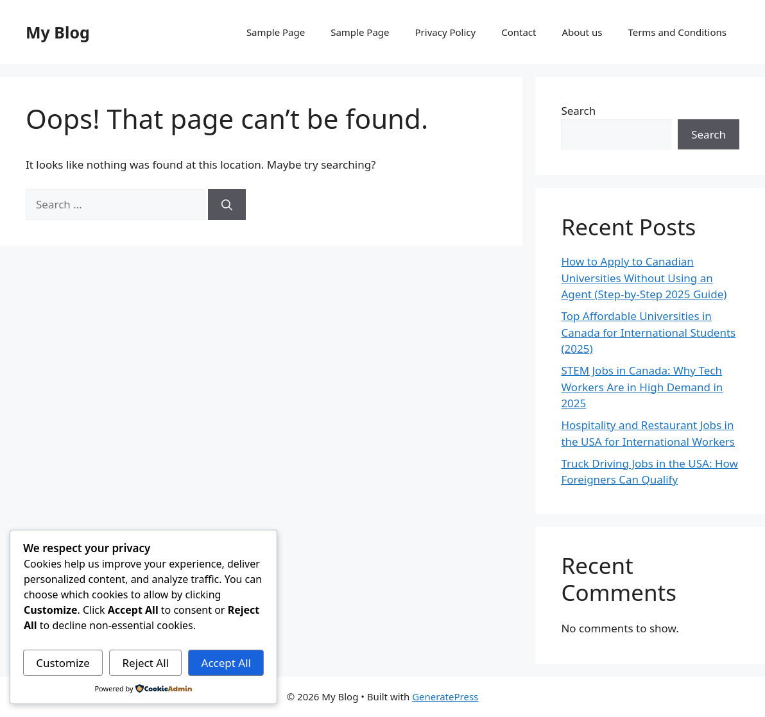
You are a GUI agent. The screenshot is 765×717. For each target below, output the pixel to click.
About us (582, 32)
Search (578, 110)
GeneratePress (445, 696)
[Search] (227, 204)
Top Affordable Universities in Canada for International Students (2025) (648, 332)
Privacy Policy (445, 32)
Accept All (226, 662)
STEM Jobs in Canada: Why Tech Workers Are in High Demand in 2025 (642, 386)
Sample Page (275, 32)
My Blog (58, 32)
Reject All (145, 662)
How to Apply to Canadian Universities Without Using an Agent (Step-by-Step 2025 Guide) (643, 277)
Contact (518, 32)
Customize (63, 662)
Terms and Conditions (677, 32)
